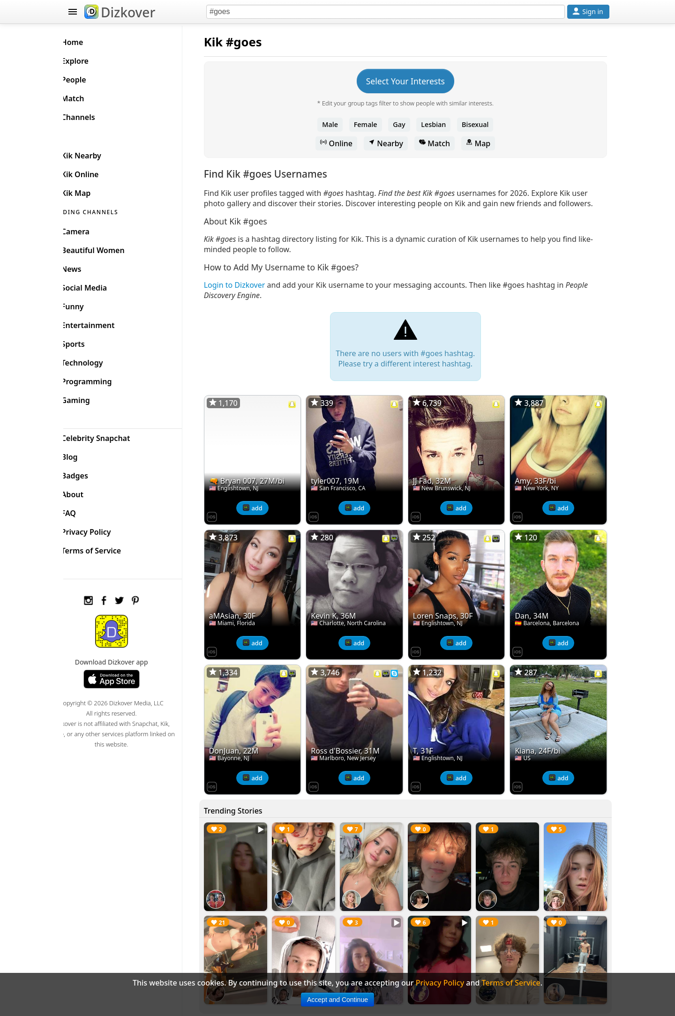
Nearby (392, 143)
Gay (406, 124)
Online (344, 143)
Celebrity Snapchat (110, 436)
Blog (84, 454)
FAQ (83, 511)
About (87, 492)
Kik (227, 42)
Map (485, 143)
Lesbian (440, 124)
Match (441, 143)
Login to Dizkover (248, 295)
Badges (89, 473)
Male (337, 124)
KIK (73, 134)
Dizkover (119, 12)
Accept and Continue (337, 999)
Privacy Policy (101, 529)
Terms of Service (106, 548)
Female (372, 124)
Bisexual (482, 124)
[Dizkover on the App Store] (226, 523)
